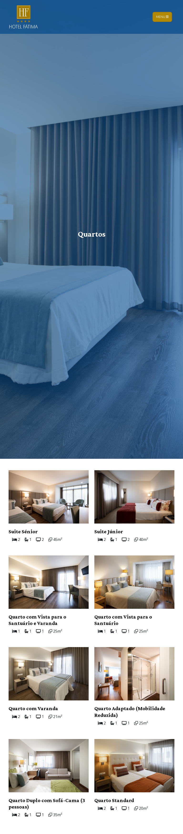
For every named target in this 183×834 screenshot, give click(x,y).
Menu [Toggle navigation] (162, 17)
